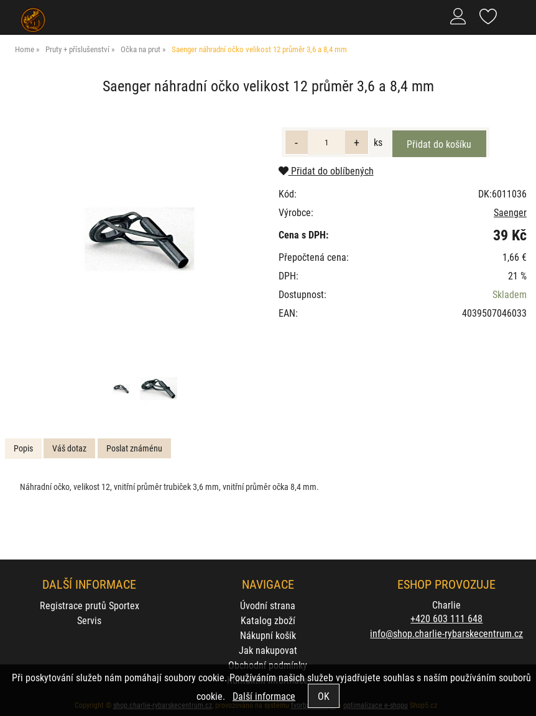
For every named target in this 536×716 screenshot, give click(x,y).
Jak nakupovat (268, 649)
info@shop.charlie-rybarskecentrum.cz (446, 633)
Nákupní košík (268, 634)
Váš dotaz (69, 448)
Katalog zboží (268, 620)
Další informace (264, 695)
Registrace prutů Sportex (89, 605)
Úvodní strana (267, 605)
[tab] (23, 448)
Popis (23, 448)
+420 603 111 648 (446, 618)
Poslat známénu (134, 448)
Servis (89, 620)
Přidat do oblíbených (326, 170)
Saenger (510, 212)
